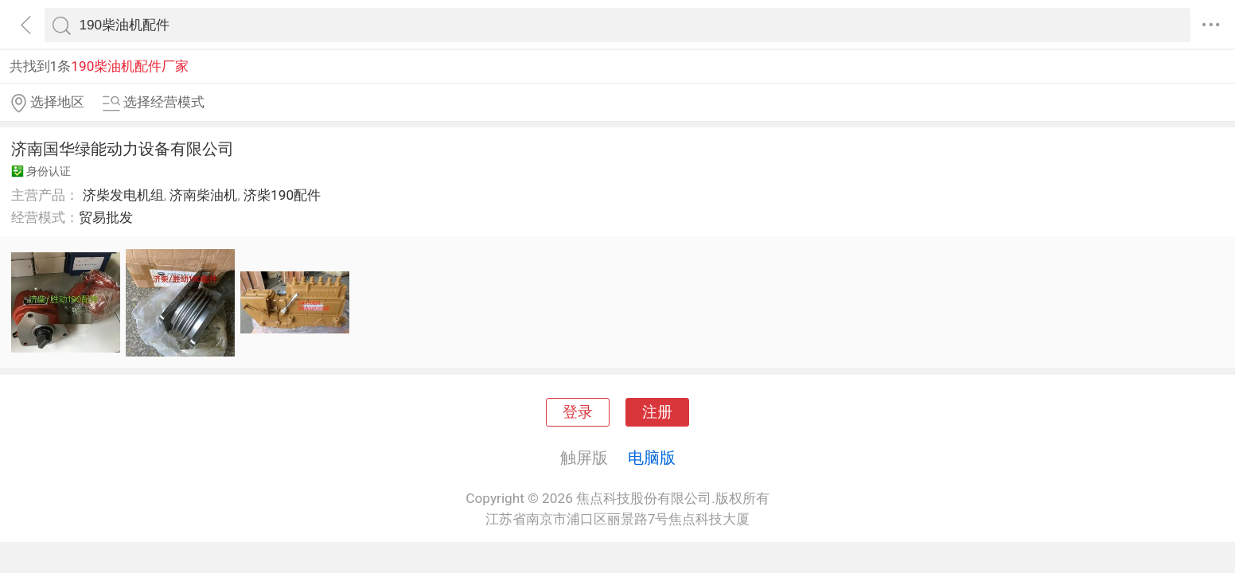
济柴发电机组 (123, 195)
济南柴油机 (203, 195)
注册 (657, 412)
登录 (578, 412)
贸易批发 (106, 217)
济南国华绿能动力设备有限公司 (122, 148)
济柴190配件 (282, 195)
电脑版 (652, 457)
